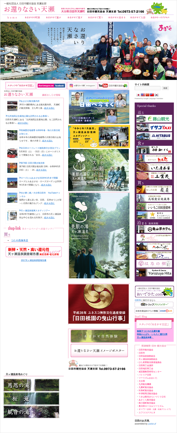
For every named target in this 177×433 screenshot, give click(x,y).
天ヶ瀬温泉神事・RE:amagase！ (145, 337)
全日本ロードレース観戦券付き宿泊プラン (40, 148)
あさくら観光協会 (147, 400)
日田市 (138, 300)
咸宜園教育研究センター (150, 371)
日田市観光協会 (146, 350)
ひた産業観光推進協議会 (150, 362)
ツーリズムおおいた (148, 378)
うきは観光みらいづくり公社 (152, 396)
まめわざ (152, 424)
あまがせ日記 (153, 324)
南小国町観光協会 (147, 403)
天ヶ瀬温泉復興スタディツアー (35, 210)
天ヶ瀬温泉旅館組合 (148, 359)
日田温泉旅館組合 (147, 356)
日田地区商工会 (146, 368)
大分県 (142, 381)
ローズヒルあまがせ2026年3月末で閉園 (39, 178)
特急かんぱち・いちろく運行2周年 (152, 334)
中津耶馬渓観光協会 (148, 393)
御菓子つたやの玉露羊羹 (148, 331)
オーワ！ (155, 409)
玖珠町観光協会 (146, 390)
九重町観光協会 (146, 387)
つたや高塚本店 (19, 240)
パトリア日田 (145, 375)
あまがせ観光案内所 (30, 101)
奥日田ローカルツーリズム (151, 406)
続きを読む (49, 108)
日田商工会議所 (146, 365)
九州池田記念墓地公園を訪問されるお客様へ (28, 116)
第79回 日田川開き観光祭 (33, 163)
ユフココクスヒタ (147, 412)
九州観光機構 (145, 384)
